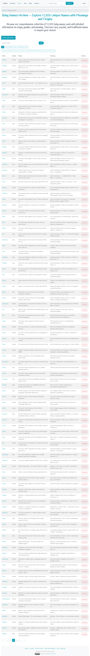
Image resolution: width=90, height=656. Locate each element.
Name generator (8, 38)
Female (10, 47)
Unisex (15, 47)
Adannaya (5, 559)
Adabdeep (5, 454)
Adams (4, 530)
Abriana (4, 187)
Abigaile (4, 66)
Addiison (4, 616)
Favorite (84, 60)
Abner (4, 141)
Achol (3, 402)
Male (6, 47)
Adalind (4, 489)
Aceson (4, 338)
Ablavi (4, 135)
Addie (3, 610)
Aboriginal (20, 47)
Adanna (4, 553)
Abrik (3, 216)
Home (5, 3)
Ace (3, 309)
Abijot (4, 89)
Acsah (4, 431)
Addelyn (4, 593)
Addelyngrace (6, 599)
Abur (3, 275)
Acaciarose (5, 304)
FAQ (58, 648)
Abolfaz (4, 147)
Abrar (3, 182)
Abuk (3, 245)
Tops (25, 3)
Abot (3, 158)
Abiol (3, 100)
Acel (3, 315)
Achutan (4, 420)
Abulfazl (4, 263)
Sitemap (63, 648)
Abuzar (4, 280)
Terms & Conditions (50, 648)
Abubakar (5, 240)
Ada (3, 443)
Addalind (4, 581)
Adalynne (5, 513)
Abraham (4, 164)
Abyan (4, 286)
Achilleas (4, 379)
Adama (4, 524)
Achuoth (4, 414)
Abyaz (4, 292)
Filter (41, 43)
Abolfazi (4, 153)
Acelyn (4, 327)
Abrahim (4, 170)
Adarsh (4, 571)
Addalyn (4, 587)
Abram (4, 176)
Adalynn (4, 507)
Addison (4, 628)
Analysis (36, 3)
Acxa (3, 437)
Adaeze (4, 466)
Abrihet (4, 211)
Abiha (3, 83)
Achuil (4, 408)
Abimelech (5, 95)
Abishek (4, 118)
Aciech (4, 425)
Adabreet (4, 460)
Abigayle (4, 77)
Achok (4, 396)
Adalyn (4, 501)
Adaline (4, 495)
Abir (3, 106)
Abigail (4, 60)
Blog (30, 3)
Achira (4, 391)
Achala (4, 350)
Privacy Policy (39, 648)
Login (84, 3)
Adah (3, 472)
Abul (3, 251)
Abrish (4, 228)
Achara (4, 356)
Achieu (4, 373)
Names (20, 3)
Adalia (4, 478)
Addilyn (4, 622)
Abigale (4, 71)
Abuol (4, 269)
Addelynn (5, 605)
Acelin (4, 321)
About (26, 648)
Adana (4, 542)
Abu (3, 234)
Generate (12, 3)
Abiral (4, 112)
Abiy (3, 129)
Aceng (4, 333)
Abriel (4, 199)
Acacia (4, 298)
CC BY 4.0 (53, 653)
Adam (4, 518)
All (2, 47)
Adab (3, 449)
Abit (3, 124)
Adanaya (4, 547)
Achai (3, 344)
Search (70, 3)
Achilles (4, 385)
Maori (26, 47)
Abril (3, 222)
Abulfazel (5, 257)
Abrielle (4, 205)
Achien (4, 367)
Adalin (4, 483)
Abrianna (4, 193)
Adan (3, 536)
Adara (4, 565)
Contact (32, 648)
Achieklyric (5, 362)
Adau (3, 576)
